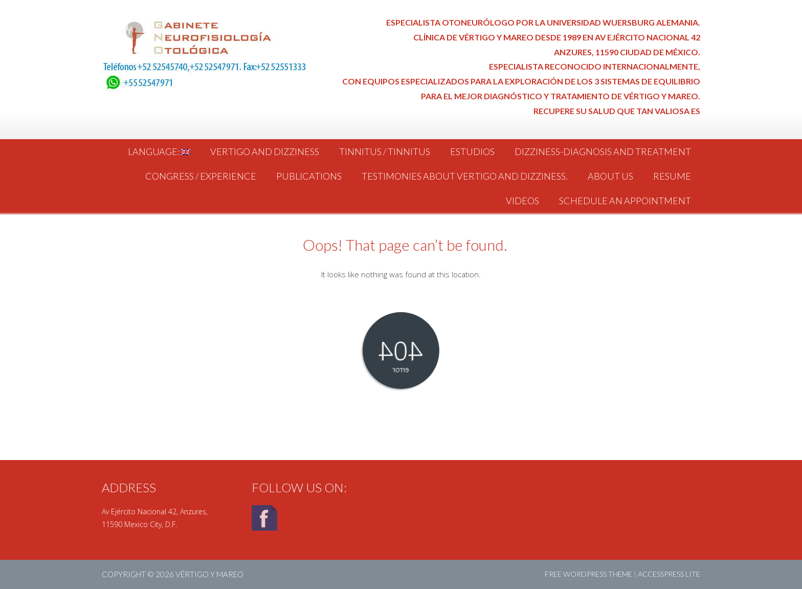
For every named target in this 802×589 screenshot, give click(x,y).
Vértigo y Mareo (209, 574)
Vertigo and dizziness (264, 151)
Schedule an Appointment (625, 200)
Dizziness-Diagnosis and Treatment (603, 151)
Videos (522, 200)
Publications (309, 176)
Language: (159, 151)
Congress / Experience (200, 176)
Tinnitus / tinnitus (384, 151)
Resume (672, 176)
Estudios (472, 151)
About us (610, 176)
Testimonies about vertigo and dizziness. (465, 176)
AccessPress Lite (669, 574)
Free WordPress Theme (588, 574)
